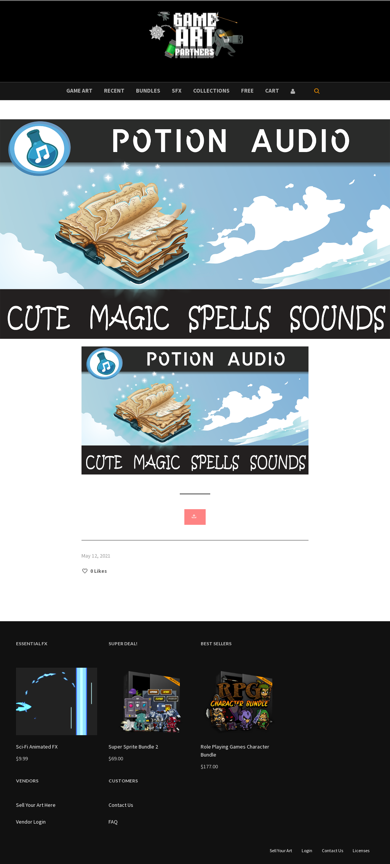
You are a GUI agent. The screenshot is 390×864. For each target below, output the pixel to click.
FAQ (113, 821)
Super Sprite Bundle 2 (133, 746)
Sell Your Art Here (36, 804)
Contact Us (121, 804)
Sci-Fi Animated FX (37, 746)
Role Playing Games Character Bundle (235, 750)
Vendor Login (31, 821)
